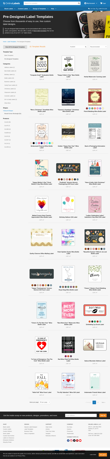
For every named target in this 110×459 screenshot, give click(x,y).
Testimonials (70, 433)
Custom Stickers (7, 431)
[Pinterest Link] (77, 440)
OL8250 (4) (7, 132)
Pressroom (70, 431)
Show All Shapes (8, 110)
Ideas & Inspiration (29, 433)
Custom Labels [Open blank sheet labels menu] (24, 8)
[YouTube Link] (80, 440)
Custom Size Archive (8, 435)
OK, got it (103, 454)
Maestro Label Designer (30, 427)
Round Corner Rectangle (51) (12, 113)
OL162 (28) (7, 122)
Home (4, 41)
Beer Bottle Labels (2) (10, 71)
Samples (48, 433)
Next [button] (103, 402)
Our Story (69, 427)
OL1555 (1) (7, 147)
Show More (7, 103)
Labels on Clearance (8, 438)
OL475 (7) (7, 125)
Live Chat (91, 8)
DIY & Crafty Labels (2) (10, 99)
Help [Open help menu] (53, 8)
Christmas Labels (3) (10, 88)
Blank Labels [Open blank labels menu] (9, 8)
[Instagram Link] (71, 440)
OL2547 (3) (7, 140)
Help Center (49, 427)
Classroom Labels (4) (10, 92)
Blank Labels (6, 427)
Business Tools (28, 431)
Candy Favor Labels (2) (10, 85)
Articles (48, 429)
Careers (69, 429)
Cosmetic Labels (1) (9, 96)
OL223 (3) (7, 136)
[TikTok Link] (74, 440)
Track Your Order (50, 431)
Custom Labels (7, 429)
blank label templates (39, 31)
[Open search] (79, 3)
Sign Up (103, 415)
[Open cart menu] (103, 3)
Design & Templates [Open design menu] (40, 8)
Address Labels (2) (9, 67)
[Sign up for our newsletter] (81, 415)
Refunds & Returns (51, 435)
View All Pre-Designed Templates (15, 47)
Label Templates (11, 41)
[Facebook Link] (68, 440)
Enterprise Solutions (8, 440)
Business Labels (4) (9, 81)
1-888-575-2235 (101, 8)
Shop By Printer (7, 442)
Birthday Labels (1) (9, 74)
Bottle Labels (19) (9, 78)
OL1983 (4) (7, 129)
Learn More (93, 454)
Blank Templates (8, 55)
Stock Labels (6, 433)
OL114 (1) (7, 143)
